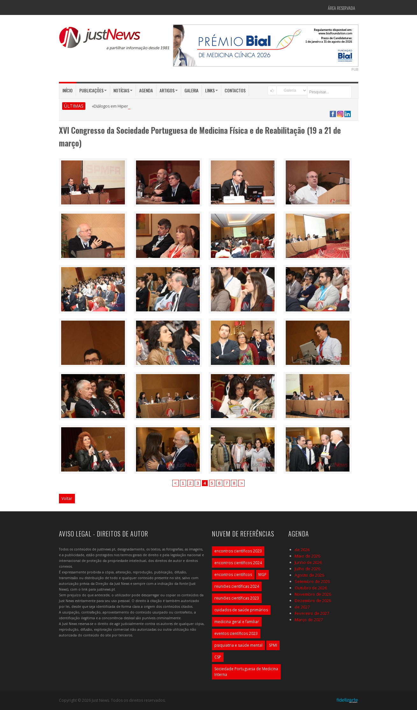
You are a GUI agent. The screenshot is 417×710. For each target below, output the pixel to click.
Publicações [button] (93, 90)
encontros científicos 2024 (238, 562)
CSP (217, 657)
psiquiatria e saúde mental (238, 645)
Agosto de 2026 (309, 575)
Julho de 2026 (307, 569)
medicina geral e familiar (236, 621)
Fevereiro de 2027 (312, 613)
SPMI (273, 645)
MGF (262, 574)
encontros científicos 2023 (238, 551)
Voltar (66, 498)
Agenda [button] (146, 90)
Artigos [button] (169, 90)
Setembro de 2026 (312, 581)
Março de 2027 (309, 619)
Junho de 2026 (308, 562)
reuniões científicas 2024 (236, 586)
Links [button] (211, 90)
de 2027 (302, 607)
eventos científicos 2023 (236, 633)
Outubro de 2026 (311, 588)
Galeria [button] (191, 90)
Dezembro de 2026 (313, 600)
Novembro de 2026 (313, 594)
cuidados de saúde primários (241, 610)
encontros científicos (233, 574)
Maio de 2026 (307, 556)
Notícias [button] (123, 90)
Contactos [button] (235, 90)
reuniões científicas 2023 (236, 598)
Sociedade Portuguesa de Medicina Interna (246, 671)
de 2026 (302, 549)
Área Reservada (341, 7)
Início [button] (67, 90)
